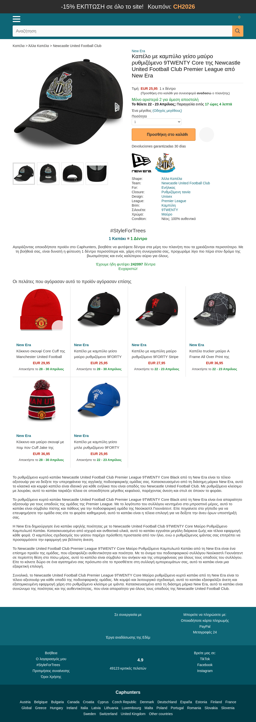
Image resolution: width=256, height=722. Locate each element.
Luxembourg (131, 708)
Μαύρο (166, 214)
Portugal (177, 708)
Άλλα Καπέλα (38, 46)
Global (27, 708)
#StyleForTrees (51, 664)
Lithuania (111, 708)
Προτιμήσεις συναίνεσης (51, 671)
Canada (73, 702)
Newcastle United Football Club (77, 46)
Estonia (201, 702)
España (186, 702)
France (230, 702)
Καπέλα (19, 46)
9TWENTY (169, 210)
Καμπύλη (168, 205)
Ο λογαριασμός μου (51, 659)
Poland (162, 708)
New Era (138, 51)
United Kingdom (133, 714)
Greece (40, 708)
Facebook (204, 665)
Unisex (166, 196)
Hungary (56, 708)
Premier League (173, 201)
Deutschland (167, 702)
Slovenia (227, 708)
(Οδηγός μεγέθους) (167, 111)
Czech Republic (124, 702)
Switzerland (108, 714)
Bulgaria (57, 702)
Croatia (88, 702)
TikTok (205, 659)
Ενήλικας (168, 188)
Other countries (161, 714)
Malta (149, 708)
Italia (84, 708)
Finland (216, 702)
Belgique (41, 702)
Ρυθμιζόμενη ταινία (176, 192)
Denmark (147, 702)
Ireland (71, 708)
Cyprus (102, 702)
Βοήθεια (51, 653)
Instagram (205, 671)
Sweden (89, 714)
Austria (25, 702)
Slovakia (211, 708)
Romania (194, 708)
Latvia (96, 708)
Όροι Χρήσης (51, 677)
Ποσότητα (139, 116)
